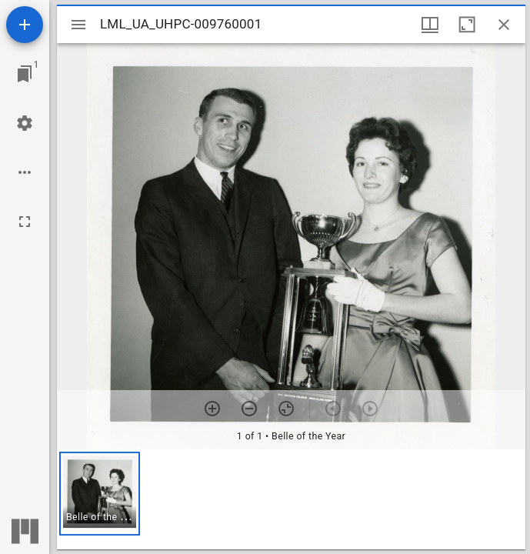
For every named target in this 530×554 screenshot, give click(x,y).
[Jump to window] (24, 73)
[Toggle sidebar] (78, 24)
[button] (99, 494)
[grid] (291, 499)
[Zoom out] (249, 408)
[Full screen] (24, 221)
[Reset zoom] (286, 408)
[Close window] (503, 24)
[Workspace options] (24, 172)
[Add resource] (24, 24)
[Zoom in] (212, 408)
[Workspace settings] (24, 123)
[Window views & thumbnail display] (430, 24)
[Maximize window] (466, 24)
